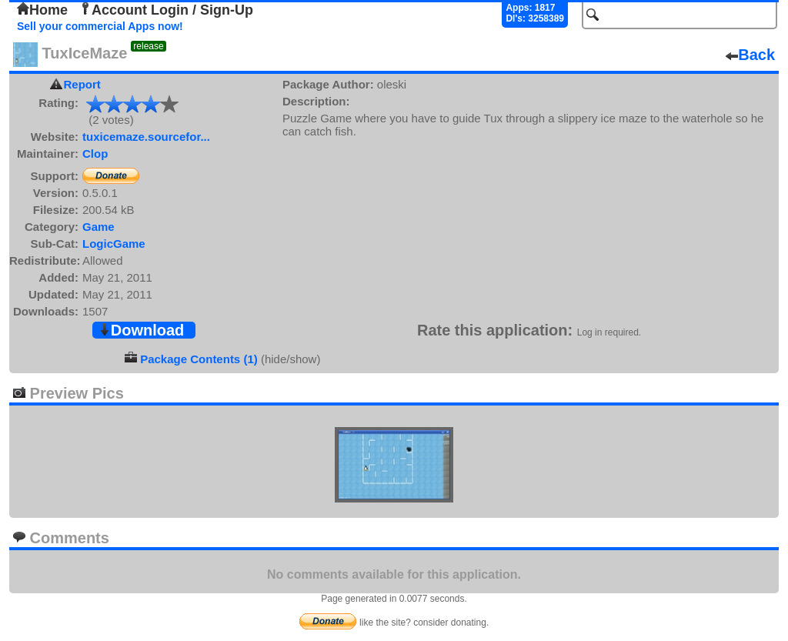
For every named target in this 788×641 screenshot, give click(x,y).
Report (82, 84)
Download (141, 330)
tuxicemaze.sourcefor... (146, 136)
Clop (95, 153)
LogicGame (113, 243)
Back (750, 54)
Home (42, 10)
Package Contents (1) (199, 359)
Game (98, 226)
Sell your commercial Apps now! (100, 26)
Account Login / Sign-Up (166, 10)
